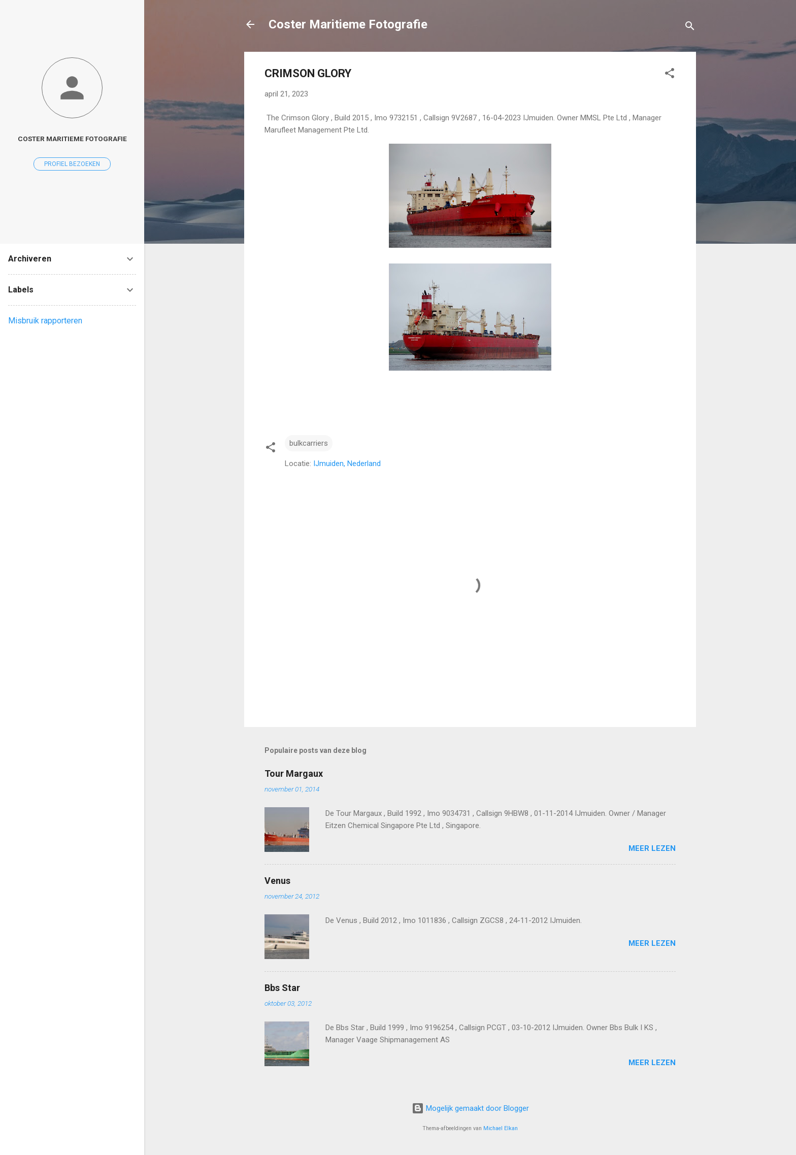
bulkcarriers (308, 443)
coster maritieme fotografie (72, 139)
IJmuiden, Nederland (347, 463)
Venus (277, 880)
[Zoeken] (690, 27)
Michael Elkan (500, 1128)
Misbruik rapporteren (45, 320)
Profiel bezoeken (72, 164)
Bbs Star (282, 987)
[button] (670, 75)
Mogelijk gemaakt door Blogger (470, 1108)
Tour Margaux (293, 773)
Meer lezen (652, 848)
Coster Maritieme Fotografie (348, 24)
